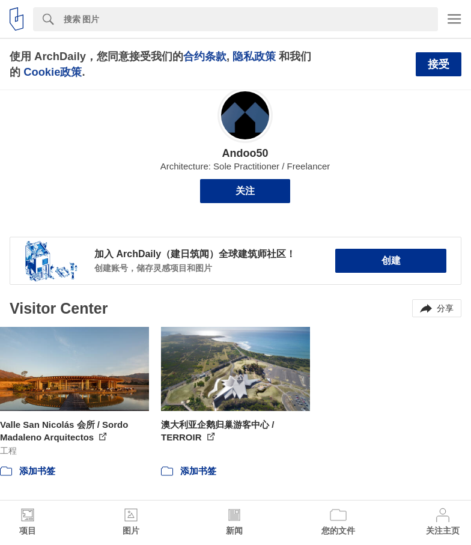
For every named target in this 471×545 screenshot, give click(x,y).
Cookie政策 (52, 71)
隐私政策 (254, 56)
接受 (438, 64)
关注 (245, 191)
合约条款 (204, 56)
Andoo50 (245, 153)
